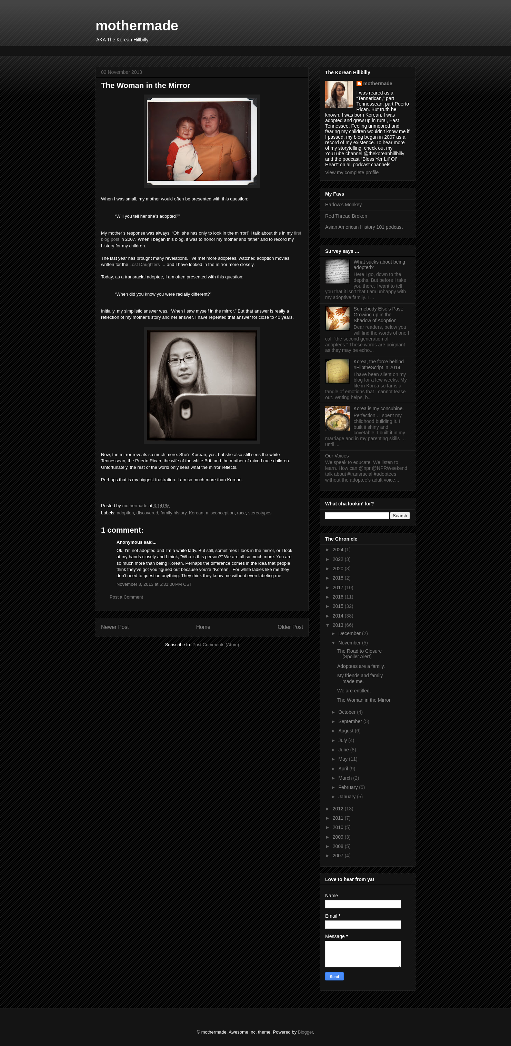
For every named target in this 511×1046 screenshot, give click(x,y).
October (347, 712)
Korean (196, 512)
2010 (339, 827)
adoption (125, 512)
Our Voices (337, 455)
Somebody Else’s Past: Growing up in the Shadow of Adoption (378, 314)
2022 (339, 559)
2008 (339, 846)
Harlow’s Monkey (343, 204)
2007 (339, 855)
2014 (339, 616)
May (343, 759)
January (347, 796)
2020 (339, 568)
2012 (339, 808)
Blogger (305, 1032)
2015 (339, 606)
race (241, 512)
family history (174, 512)
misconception (220, 512)
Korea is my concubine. (379, 408)
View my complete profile (352, 172)
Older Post (290, 627)
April (343, 768)
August (346, 730)
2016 (339, 597)
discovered (147, 512)
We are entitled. (354, 690)
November (350, 642)
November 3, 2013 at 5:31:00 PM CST (154, 584)
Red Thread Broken (346, 216)
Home (203, 627)
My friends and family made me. (360, 678)
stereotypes (259, 512)
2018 (339, 578)
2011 (339, 818)
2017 (339, 587)
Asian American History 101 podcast (364, 227)
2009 (339, 837)
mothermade (137, 25)
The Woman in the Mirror (364, 700)
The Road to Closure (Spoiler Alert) (359, 654)
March (345, 778)
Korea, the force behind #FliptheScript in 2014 (379, 364)
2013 (339, 625)
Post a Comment (126, 597)
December (350, 633)
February (348, 787)
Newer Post (115, 627)
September (350, 721)
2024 (339, 549)
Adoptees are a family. (361, 666)
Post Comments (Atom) (215, 644)
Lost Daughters (144, 264)
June (344, 749)
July (343, 740)
